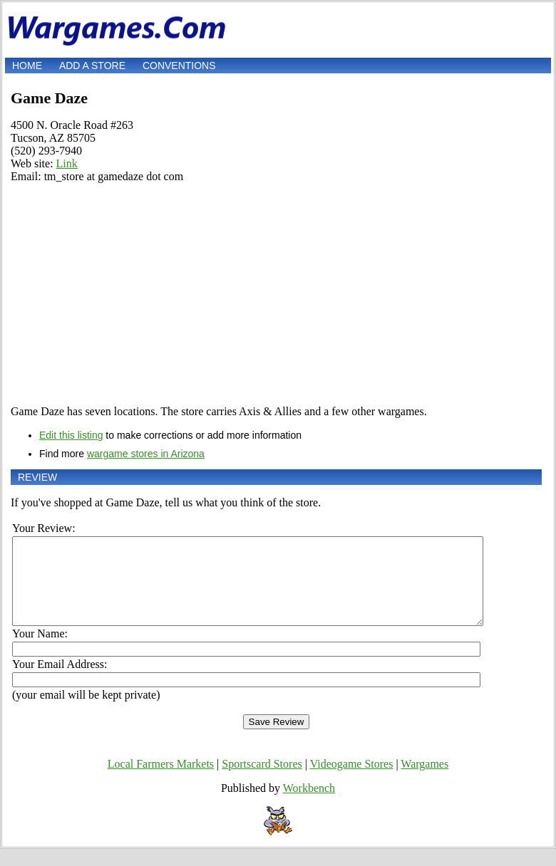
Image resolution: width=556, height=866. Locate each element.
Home (27, 65)
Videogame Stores (351, 781)
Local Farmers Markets (161, 781)
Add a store (92, 65)
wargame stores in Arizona (146, 453)
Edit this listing (71, 435)
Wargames (424, 781)
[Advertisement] (276, 294)
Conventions (179, 65)
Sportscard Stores (262, 781)
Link (67, 163)
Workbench (309, 805)
